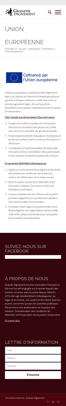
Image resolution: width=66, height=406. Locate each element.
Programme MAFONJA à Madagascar (25, 163)
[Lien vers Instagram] (58, 401)
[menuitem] (48, 12)
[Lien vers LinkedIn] (53, 401)
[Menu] (56, 12)
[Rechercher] (48, 12)
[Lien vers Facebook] (48, 401)
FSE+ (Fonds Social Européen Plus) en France (29, 117)
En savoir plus (12, 320)
